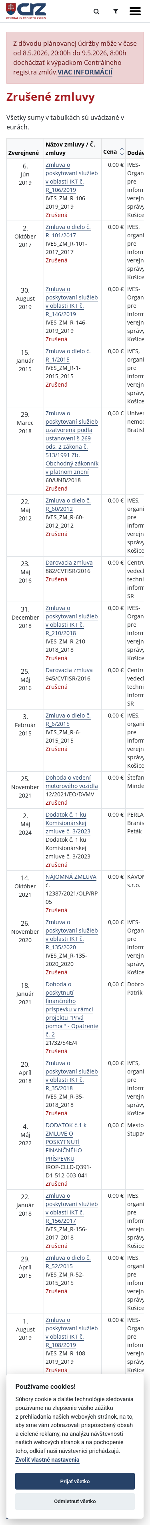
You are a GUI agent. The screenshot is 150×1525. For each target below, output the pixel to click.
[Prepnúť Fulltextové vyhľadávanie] (96, 11)
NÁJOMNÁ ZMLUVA (71, 876)
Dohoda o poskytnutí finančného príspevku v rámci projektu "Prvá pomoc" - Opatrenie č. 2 (72, 1009)
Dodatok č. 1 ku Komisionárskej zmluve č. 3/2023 (68, 823)
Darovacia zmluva (69, 562)
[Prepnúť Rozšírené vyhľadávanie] (116, 11)
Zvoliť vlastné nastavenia (47, 1460)
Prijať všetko (75, 1481)
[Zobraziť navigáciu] (135, 11)
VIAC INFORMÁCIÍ (85, 72)
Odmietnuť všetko (75, 1501)
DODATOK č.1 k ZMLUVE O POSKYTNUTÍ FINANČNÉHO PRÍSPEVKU (66, 1141)
